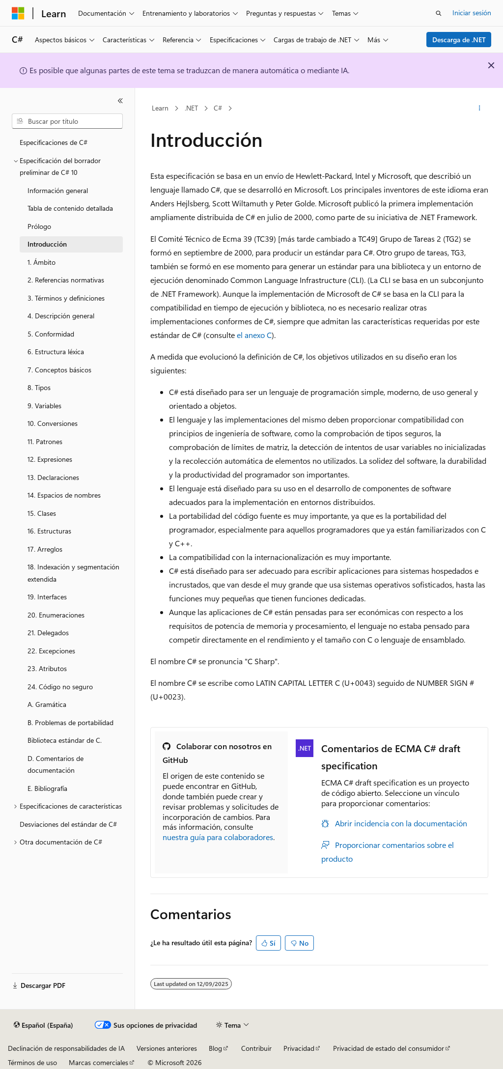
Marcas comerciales (98, 1062)
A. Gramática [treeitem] (47, 704)
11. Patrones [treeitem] (45, 441)
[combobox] (67, 121)
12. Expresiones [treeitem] (50, 459)
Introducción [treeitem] (47, 244)
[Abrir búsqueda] (438, 13)
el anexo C (254, 335)
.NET (191, 108)
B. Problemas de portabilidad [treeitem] (70, 722)
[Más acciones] (479, 108)
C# (218, 108)
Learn (160, 108)
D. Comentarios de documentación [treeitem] (56, 764)
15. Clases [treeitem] (42, 513)
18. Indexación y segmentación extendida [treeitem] (73, 573)
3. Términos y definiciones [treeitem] (66, 298)
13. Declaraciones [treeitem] (53, 477)
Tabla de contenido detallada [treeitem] (70, 208)
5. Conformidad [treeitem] (51, 333)
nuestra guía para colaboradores (218, 837)
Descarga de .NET (459, 39)
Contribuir (256, 1048)
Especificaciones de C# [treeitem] (53, 142)
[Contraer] (120, 101)
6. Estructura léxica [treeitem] (56, 351)
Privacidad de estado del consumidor (388, 1048)
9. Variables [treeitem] (44, 405)
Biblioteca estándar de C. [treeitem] (65, 740)
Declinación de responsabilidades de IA (66, 1048)
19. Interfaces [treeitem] (47, 596)
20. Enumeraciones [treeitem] (56, 614)
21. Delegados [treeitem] (48, 632)
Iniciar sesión (471, 12)
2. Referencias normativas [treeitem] (66, 279)
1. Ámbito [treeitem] (42, 262)
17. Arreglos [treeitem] (45, 549)
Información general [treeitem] (58, 190)
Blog (215, 1048)
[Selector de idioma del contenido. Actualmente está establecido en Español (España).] (43, 1025)
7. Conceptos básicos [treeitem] (59, 369)
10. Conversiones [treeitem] (53, 423)
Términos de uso (32, 1062)
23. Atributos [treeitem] (47, 668)
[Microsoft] (18, 13)
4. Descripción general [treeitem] (61, 315)
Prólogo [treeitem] (39, 226)
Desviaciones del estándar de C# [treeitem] (68, 824)
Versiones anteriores (167, 1048)
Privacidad (298, 1048)
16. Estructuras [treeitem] (49, 530)
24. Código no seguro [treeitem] (60, 686)
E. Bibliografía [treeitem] (47, 788)
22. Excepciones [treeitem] (51, 650)
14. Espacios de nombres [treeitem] (64, 495)
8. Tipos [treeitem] (39, 387)
